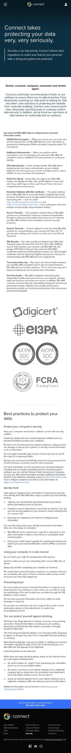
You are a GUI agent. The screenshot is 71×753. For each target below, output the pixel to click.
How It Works (9, 725)
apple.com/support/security (16, 482)
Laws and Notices (33, 727)
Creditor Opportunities (53, 739)
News (6, 733)
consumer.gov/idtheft (13, 689)
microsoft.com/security (55, 477)
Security (29, 733)
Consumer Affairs (32, 730)
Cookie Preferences (56, 730)
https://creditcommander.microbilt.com (24, 202)
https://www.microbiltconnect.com (22, 204)
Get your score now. (35, 705)
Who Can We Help (11, 727)
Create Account (54, 725)
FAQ (5, 730)
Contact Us (52, 733)
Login (66, 4)
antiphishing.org (47, 686)
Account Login (53, 727)
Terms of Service (32, 725)
